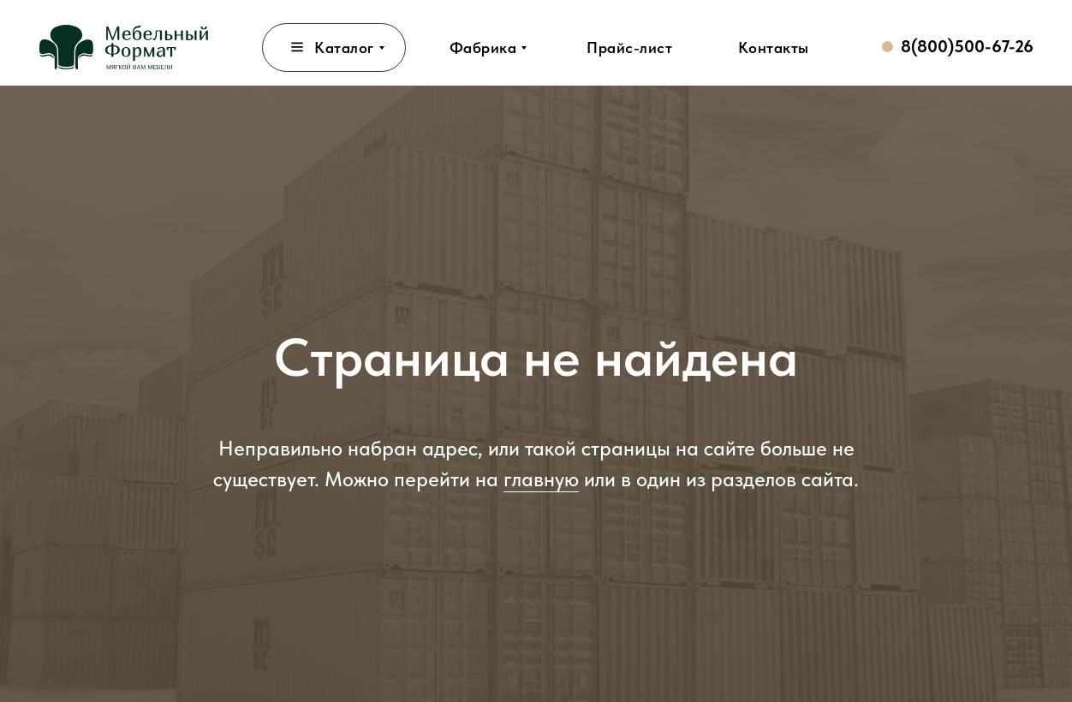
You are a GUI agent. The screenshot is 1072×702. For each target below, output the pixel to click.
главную (541, 479)
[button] (629, 47)
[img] (123, 47)
